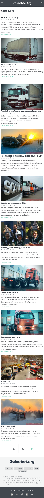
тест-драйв (18, 468)
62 (13, 448)
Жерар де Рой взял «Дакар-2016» (15, 247)
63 (23, 448)
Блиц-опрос (22, 471)
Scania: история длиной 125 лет (14, 203)
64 (32, 448)
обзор (36, 468)
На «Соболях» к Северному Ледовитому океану (21, 156)
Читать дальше (7, 34)
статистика (28, 468)
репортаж (9, 468)
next (39, 448)
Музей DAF (5, 381)
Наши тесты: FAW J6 (9, 292)
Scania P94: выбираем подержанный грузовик (21, 111)
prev (4, 448)
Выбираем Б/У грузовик (11, 64)
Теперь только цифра (10, 17)
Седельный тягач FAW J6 (12, 337)
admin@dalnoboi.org (19, 490)
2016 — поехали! (8, 426)
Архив (30, 490)
